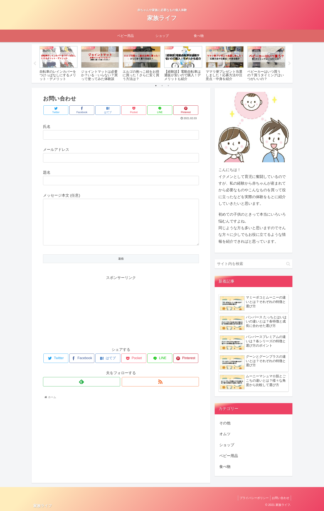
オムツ (224, 434)
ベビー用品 (228, 456)
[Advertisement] (121, 318)
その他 (224, 423)
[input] (253, 263)
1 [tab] (156, 86)
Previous (35, 63)
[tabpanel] (58, 63)
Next (289, 63)
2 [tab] (162, 86)
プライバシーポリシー (252, 498)
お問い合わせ (280, 498)
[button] (288, 263)
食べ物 (224, 467)
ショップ (226, 445)
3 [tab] (168, 86)
